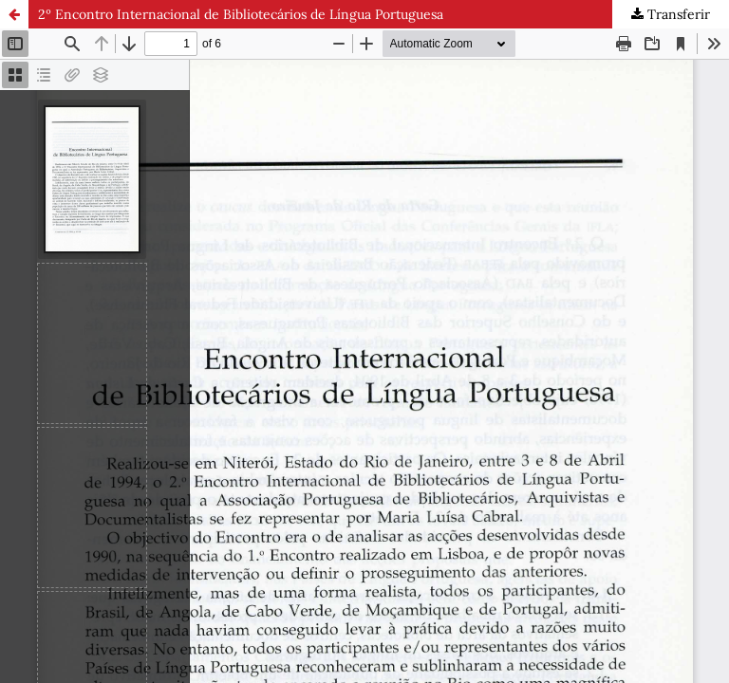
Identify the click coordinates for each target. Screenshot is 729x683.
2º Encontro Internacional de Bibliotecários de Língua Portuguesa (240, 14)
